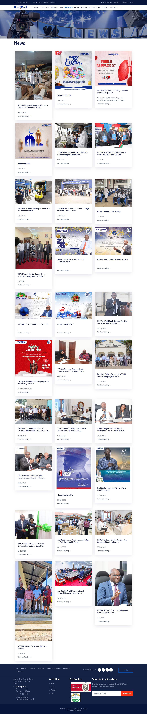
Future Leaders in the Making (108, 211)
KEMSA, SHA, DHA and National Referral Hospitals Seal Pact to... (70, 592)
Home (36, 7)
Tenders (33, 668)
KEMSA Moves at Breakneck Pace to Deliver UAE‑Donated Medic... (33, 106)
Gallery (53, 687)
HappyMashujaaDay (65, 495)
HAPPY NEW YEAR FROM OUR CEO (112, 259)
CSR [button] (60, 7)
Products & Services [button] (81, 7)
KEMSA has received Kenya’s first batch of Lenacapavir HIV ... (34, 209)
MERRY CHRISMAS (65, 324)
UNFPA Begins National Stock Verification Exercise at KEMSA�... (111, 429)
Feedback (125, 2)
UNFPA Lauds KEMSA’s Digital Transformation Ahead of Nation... (31, 476)
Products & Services (54, 668)
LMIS (52, 693)
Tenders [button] (53, 7)
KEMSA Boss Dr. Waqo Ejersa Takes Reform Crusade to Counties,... (72, 429)
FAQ (131, 2)
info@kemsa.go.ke (22, 697)
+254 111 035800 (22, 694)
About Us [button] (43, 7)
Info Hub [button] (68, 7)
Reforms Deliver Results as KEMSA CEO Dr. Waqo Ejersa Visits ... (111, 375)
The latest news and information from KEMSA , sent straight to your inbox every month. (110, 685)
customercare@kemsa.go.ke (25, 699)
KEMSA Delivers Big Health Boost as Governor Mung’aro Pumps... (112, 541)
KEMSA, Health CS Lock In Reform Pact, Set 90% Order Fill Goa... (111, 153)
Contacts (105, 7)
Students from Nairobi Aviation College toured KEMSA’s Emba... (73, 209)
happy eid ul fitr (24, 163)
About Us (24, 668)
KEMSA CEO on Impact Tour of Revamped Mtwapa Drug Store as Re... (33, 429)
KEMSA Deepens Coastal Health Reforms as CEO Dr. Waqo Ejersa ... (71, 370)
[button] (121, 7)
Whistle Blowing (106, 2)
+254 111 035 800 (21, 2)
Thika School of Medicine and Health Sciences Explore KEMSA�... (72, 153)
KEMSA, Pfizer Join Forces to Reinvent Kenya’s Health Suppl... (112, 611)
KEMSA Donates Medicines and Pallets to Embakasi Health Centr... (73, 541)
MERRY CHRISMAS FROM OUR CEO (33, 324)
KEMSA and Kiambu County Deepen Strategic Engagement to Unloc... (33, 275)
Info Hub (41, 668)
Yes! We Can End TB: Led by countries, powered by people (112, 91)
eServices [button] (113, 7)
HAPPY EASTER (64, 95)
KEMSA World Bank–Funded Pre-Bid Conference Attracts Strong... (112, 322)
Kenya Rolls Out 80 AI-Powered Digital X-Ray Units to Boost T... (31, 545)
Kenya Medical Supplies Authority (76, 709)
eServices (20, 671)
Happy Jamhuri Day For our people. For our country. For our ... (33, 382)
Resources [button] (95, 7)
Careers (116, 2)
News (52, 683)
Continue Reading (24, 116)
